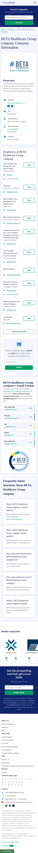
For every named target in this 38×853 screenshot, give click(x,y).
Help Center (6, 762)
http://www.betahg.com (15, 103)
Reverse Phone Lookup (10, 746)
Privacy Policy (13, 703)
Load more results (19, 331)
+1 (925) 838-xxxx (12, 129)
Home (3, 29)
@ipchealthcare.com (13, 275)
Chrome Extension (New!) (10, 753)
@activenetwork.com (14, 323)
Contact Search (7, 737)
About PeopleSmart (8, 724)
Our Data (5, 743)
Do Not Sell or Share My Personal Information (17, 766)
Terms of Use (6, 842)
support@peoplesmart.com (13, 792)
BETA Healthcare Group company (16, 390)
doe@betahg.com (10, 427)
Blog (3, 730)
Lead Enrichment (7, 740)
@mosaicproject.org (13, 223)
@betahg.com (11, 210)
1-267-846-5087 (9, 795)
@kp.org (9, 175)
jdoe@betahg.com (10, 409)
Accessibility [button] (7, 846)
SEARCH (19, 23)
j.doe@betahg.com (10, 444)
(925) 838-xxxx (12, 132)
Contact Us (5, 759)
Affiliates (5, 727)
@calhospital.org (12, 192)
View (29, 165)
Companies (11, 29)
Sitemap (4, 772)
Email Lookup (6, 750)
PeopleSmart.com (14, 705)
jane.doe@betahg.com (11, 418)
